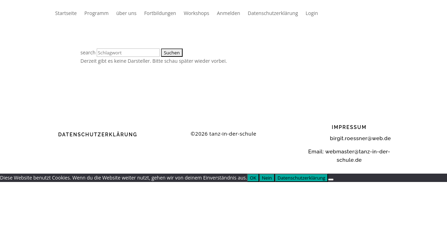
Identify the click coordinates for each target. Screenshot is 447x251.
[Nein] (331, 179)
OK (253, 178)
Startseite (66, 13)
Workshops (196, 13)
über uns (126, 13)
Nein (267, 178)
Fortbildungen (160, 13)
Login (312, 13)
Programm (97, 13)
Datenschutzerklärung (273, 13)
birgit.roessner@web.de (349, 138)
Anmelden (228, 13)
